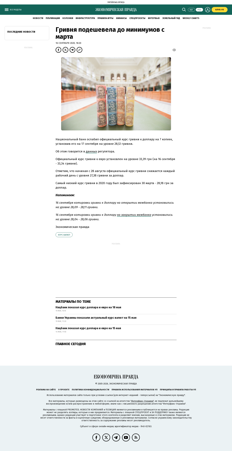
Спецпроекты (137, 18)
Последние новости (21, 31)
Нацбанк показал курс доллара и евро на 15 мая (88, 328)
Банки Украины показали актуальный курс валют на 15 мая (96, 317)
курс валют (64, 235)
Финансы (121, 18)
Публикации (53, 18)
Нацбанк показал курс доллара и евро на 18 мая (88, 307)
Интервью (154, 18)
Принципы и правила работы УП (178, 389)
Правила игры (105, 18)
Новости (38, 18)
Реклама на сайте (46, 389)
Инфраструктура (85, 18)
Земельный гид (171, 18)
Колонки (67, 18)
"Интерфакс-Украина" (142, 401)
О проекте (63, 389)
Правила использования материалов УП (134, 389)
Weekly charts (191, 18)
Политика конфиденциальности (90, 389)
